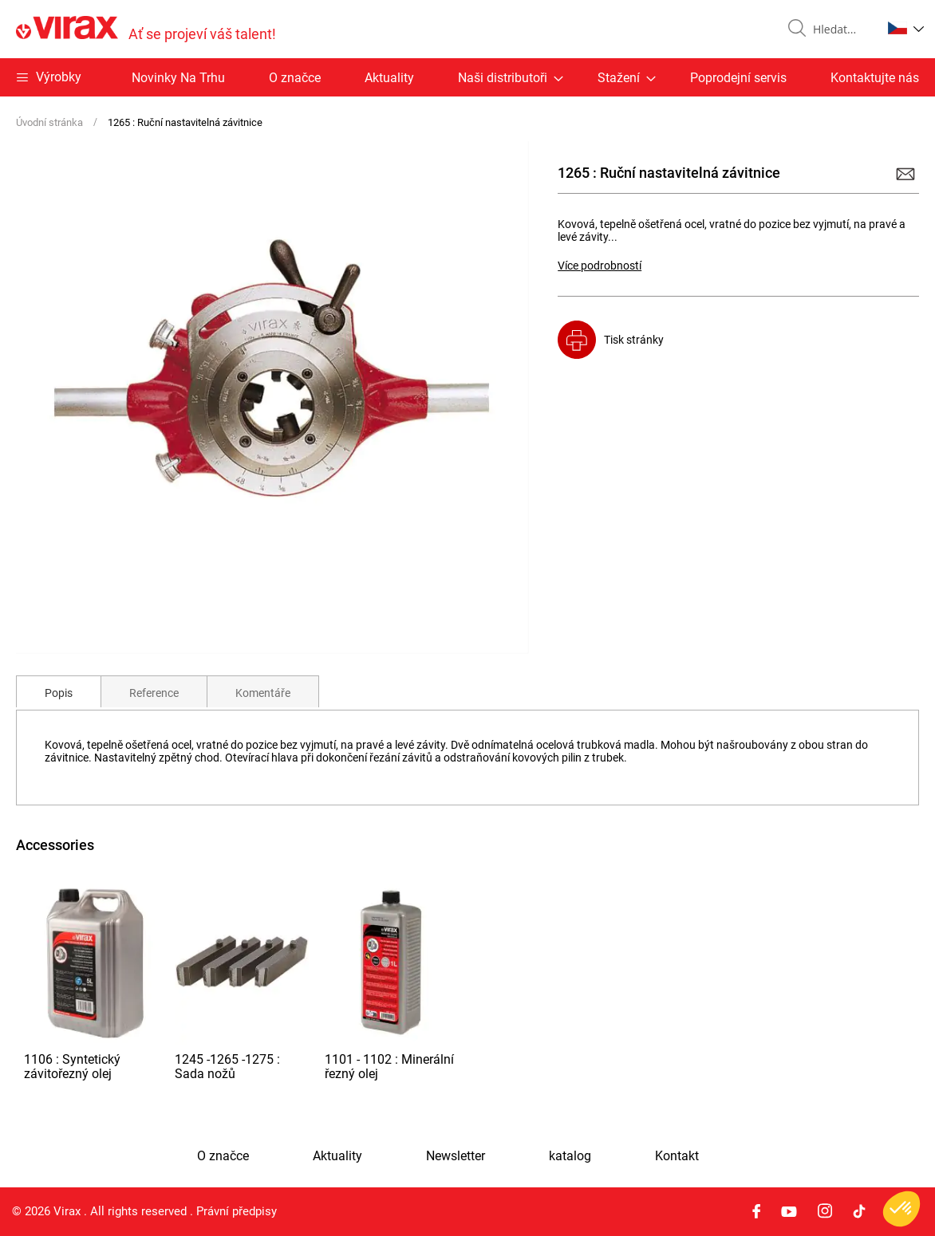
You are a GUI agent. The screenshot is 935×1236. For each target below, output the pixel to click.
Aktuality (389, 77)
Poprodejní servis (738, 77)
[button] (906, 28)
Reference (154, 693)
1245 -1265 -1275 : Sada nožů (227, 1066)
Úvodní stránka (49, 122)
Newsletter (455, 1156)
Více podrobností (599, 265)
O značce (295, 77)
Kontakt (677, 1156)
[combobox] (841, 29)
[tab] (58, 691)
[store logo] (146, 29)
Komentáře (262, 693)
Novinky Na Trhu (178, 77)
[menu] (467, 77)
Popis (59, 693)
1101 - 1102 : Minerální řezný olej (389, 1066)
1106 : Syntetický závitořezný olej (72, 1066)
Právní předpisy (236, 1211)
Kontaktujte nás (874, 77)
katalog (570, 1156)
